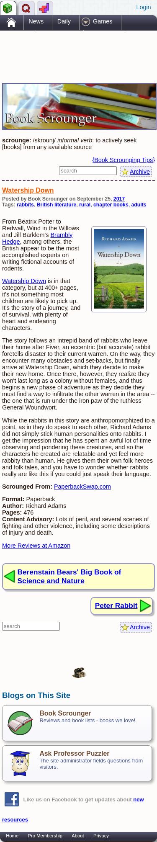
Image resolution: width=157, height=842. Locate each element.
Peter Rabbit (116, 605)
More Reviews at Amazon (36, 545)
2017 (119, 199)
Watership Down (28, 190)
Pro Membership (45, 835)
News (36, 21)
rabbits (25, 205)
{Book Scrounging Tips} (123, 160)
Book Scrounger (65, 713)
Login (143, 7)
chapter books (111, 205)
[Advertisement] (69, 49)
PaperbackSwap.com (82, 486)
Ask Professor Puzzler (74, 753)
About (78, 835)
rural (84, 205)
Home (12, 835)
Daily (64, 21)
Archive (140, 171)
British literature (57, 205)
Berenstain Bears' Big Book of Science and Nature (69, 576)
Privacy (101, 835)
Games (102, 21)
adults (139, 205)
